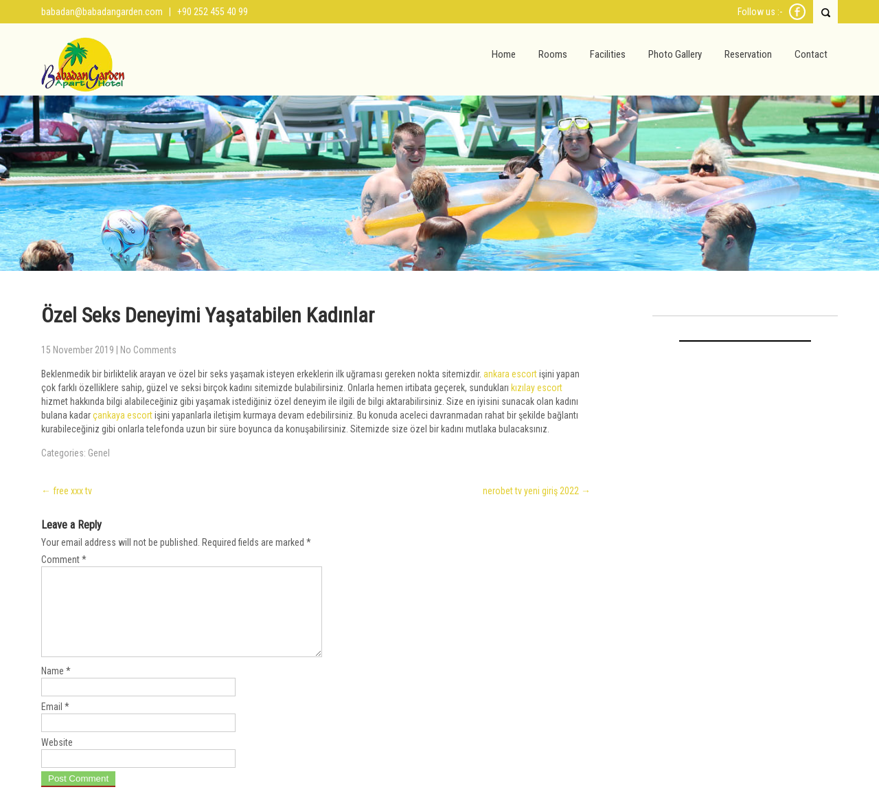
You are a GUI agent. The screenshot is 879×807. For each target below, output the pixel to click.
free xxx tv (66, 490)
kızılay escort (536, 387)
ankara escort (510, 373)
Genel (99, 452)
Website (57, 758)
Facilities (608, 54)
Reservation (748, 54)
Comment (64, 559)
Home (504, 54)
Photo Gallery (675, 54)
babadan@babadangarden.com (102, 11)
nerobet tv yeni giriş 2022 (537, 490)
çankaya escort (122, 415)
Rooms (552, 54)
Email (55, 723)
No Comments (148, 349)
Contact (811, 54)
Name (56, 687)
